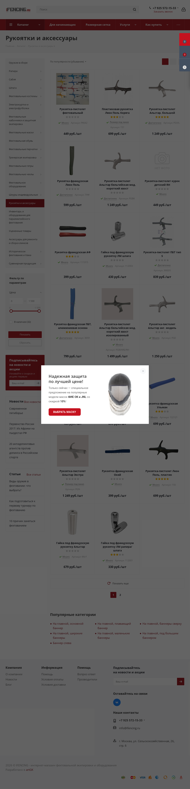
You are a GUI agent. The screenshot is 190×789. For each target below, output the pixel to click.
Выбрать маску (64, 411)
